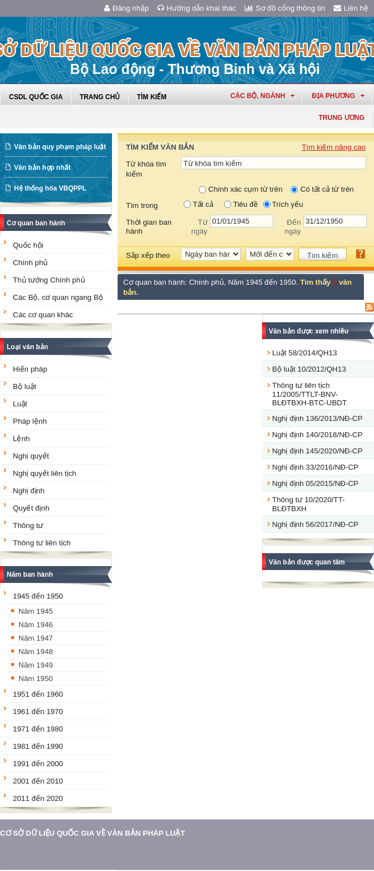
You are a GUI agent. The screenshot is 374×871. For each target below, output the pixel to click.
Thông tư (28, 525)
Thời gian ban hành (148, 226)
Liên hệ (351, 8)
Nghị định (28, 491)
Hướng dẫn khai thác (196, 8)
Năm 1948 (35, 651)
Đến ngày (293, 226)
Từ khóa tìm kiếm (146, 169)
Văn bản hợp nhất (42, 168)
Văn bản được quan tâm (307, 562)
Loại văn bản (27, 347)
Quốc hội (28, 245)
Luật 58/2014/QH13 (304, 353)
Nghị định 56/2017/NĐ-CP (315, 524)
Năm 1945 (35, 611)
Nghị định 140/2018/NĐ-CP (317, 434)
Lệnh (21, 438)
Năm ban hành (30, 574)
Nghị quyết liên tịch (44, 473)
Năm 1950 (35, 678)
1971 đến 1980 (38, 729)
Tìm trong (142, 205)
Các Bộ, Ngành (262, 96)
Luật (20, 404)
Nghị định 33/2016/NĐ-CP (315, 467)
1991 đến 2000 (38, 763)
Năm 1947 (35, 638)
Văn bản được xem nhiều (308, 331)
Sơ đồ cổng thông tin (285, 8)
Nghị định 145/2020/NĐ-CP (317, 451)
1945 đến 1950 (38, 596)
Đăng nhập (126, 8)
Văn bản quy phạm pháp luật (60, 147)
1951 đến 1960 (38, 694)
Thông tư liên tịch (42, 543)
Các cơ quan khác (43, 315)
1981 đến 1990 (38, 746)
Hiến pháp (30, 369)
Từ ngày (199, 226)
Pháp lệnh (30, 421)
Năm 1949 (35, 665)
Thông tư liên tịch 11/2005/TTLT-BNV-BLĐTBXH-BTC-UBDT (309, 394)
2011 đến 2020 (38, 798)
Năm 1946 (35, 624)
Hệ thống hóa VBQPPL (50, 188)
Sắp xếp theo (148, 255)
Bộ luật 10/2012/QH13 (309, 369)
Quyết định (31, 508)
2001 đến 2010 (38, 781)
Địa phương (338, 96)
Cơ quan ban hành (36, 223)
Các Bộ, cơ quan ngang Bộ (58, 297)
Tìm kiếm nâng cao (334, 147)
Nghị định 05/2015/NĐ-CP (315, 483)
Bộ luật (24, 386)
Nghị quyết (31, 456)
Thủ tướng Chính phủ (49, 280)
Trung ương (341, 118)
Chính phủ (30, 262)
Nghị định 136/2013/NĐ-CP (317, 418)
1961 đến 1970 (38, 711)
